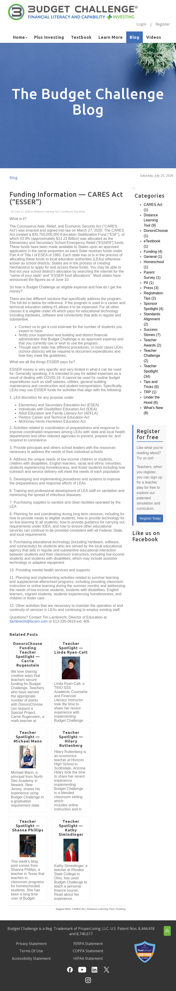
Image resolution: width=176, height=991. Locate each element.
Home (20, 37)
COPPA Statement (88, 950)
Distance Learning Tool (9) (151, 220)
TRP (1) (150, 392)
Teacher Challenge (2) (152, 356)
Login (141, 24)
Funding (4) (153, 252)
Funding (65, 211)
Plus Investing (49, 37)
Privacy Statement (31, 943)
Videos (153, 37)
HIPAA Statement (88, 958)
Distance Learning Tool (46, 211)
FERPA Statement (88, 943)
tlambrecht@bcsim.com (29, 621)
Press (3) (151, 288)
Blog (134, 37)
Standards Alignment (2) (152, 319)
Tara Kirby (79, 211)
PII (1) (149, 283)
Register (163, 24)
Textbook (81, 37)
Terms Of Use (31, 950)
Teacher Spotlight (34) (151, 371)
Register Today (150, 518)
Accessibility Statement (31, 958)
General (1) (153, 257)
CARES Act (78, 909)
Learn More (110, 37)
